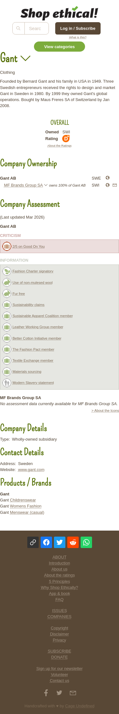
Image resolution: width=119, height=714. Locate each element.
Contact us (59, 680)
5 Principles (59, 581)
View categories (59, 46)
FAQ (60, 599)
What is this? (78, 37)
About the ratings (59, 575)
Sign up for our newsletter (59, 668)
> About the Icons (105, 410)
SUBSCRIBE (59, 651)
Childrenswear (23, 500)
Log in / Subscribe (78, 28)
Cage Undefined (80, 706)
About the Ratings (59, 145)
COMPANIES (60, 616)
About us (59, 569)
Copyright (59, 628)
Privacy (59, 640)
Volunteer (59, 674)
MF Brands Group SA (23, 185)
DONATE (59, 657)
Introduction (59, 563)
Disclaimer (59, 634)
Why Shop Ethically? (59, 587)
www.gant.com (31, 469)
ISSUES (59, 610)
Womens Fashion (25, 506)
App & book (59, 593)
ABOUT (59, 557)
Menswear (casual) (27, 512)
